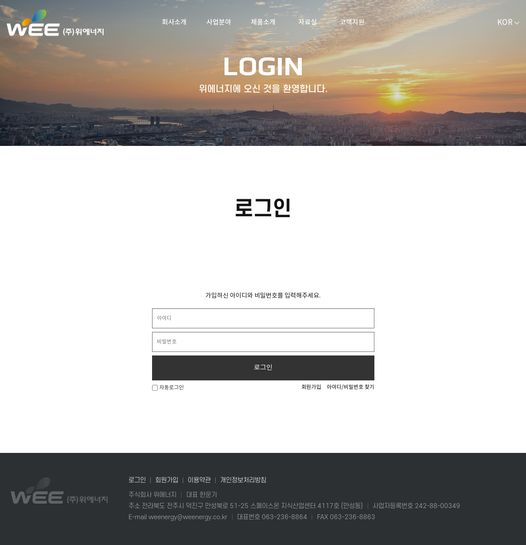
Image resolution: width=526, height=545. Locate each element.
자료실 (307, 22)
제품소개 (263, 22)
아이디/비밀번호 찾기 (350, 387)
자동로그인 (168, 388)
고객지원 (352, 22)
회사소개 (174, 22)
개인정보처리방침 (243, 480)
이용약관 (199, 480)
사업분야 (218, 22)
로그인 (263, 367)
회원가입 (311, 387)
